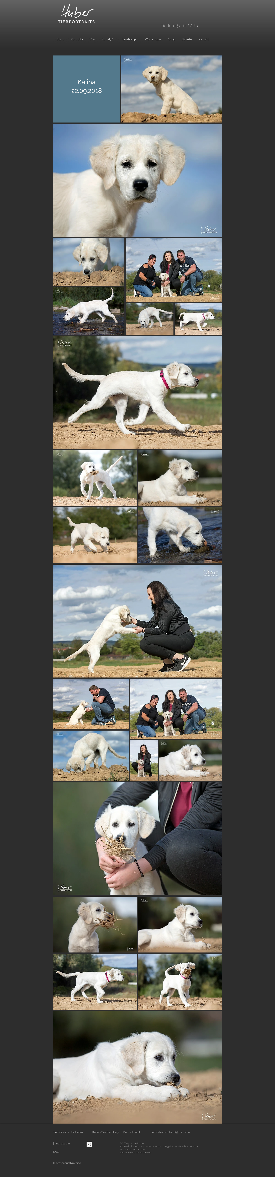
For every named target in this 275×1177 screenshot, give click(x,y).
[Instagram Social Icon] (89, 1144)
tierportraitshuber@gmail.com (170, 1132)
